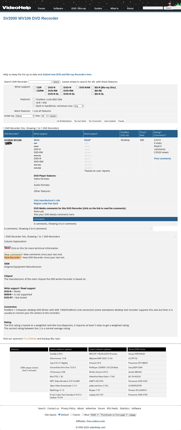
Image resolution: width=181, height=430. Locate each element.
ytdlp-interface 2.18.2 (98, 385)
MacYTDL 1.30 (56, 376)
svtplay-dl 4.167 (96, 394)
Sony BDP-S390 (135, 367)
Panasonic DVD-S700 (137, 394)
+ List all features (41, 110)
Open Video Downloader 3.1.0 (63, 385)
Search (42, 408)
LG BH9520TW (135, 385)
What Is (114, 8)
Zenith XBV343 (135, 372)
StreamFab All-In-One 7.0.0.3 (63, 367)
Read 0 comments (159, 148)
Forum (41, 8)
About (130, 8)
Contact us (53, 408)
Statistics (125, 408)
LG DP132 (132, 358)
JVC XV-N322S (134, 376)
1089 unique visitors (29, 367)
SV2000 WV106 (13, 140)
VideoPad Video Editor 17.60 (102, 376)
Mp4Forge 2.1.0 (57, 390)
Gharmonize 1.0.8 (58, 358)
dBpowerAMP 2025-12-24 (100, 358)
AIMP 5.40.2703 (96, 381)
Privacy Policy (68, 408)
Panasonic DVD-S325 (137, 381)
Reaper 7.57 (94, 390)
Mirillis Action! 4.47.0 (98, 372)
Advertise (91, 408)
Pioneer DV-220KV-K (137, 390)
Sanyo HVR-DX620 (136, 353)
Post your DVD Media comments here (54, 214)
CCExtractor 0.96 (57, 372)
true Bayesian (64, 325)
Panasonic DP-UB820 (138, 363)
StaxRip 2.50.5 (56, 353)
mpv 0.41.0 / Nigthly (59, 363)
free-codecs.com (96, 421)
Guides (98, 8)
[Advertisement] (92, 46)
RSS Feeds (112, 408)
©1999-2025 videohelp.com (90, 427)
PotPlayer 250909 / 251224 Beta (103, 367)
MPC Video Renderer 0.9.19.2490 (65, 381)
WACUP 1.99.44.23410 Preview (103, 353)
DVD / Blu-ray (78, 8)
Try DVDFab (30, 338)
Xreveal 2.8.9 (95, 363)
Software (58, 8)
